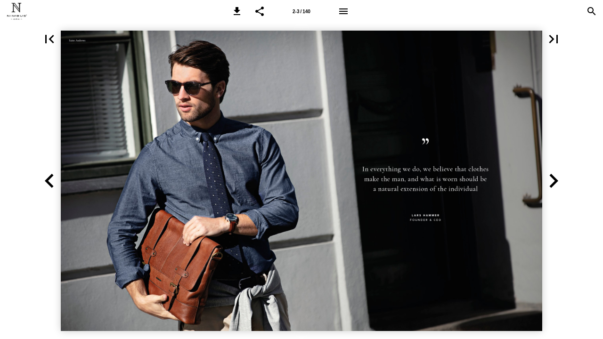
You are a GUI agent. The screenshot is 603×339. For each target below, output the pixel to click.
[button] (237, 11)
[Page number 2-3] (301, 11)
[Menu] (343, 11)
